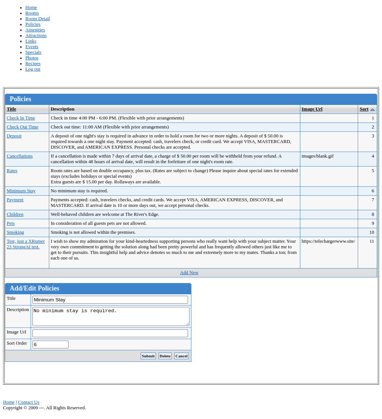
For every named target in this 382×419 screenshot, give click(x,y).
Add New (189, 272)
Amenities (35, 29)
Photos (31, 57)
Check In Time (21, 118)
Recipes (33, 63)
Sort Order (17, 346)
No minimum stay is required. (120, 318)
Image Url (312, 109)
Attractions (36, 35)
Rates (12, 170)
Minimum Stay (21, 190)
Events (31, 46)
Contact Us (28, 405)
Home (31, 7)
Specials (33, 52)
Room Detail (37, 18)
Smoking (15, 232)
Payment (15, 199)
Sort (364, 109)
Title (11, 109)
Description (18, 309)
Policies (33, 24)
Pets (11, 223)
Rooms (32, 13)
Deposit (14, 136)
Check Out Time (22, 127)
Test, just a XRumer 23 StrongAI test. (26, 244)
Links (30, 41)
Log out (32, 69)
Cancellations (20, 156)
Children (15, 214)
